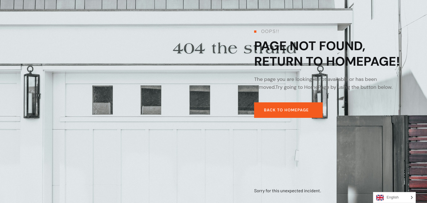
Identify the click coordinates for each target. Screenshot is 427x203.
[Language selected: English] (394, 197)
